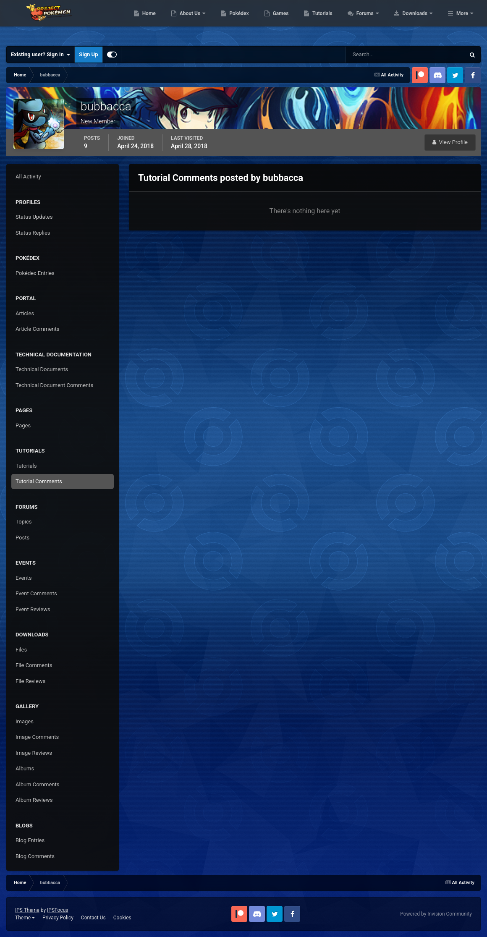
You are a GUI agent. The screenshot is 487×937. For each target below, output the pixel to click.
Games (334, 21)
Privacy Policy (57, 918)
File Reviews (30, 681)
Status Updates (34, 217)
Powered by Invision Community (436, 914)
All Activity (28, 176)
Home (202, 21)
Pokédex (292, 21)
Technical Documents (42, 369)
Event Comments (36, 593)
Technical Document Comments (54, 385)
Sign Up (88, 54)
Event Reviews (33, 609)
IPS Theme (27, 910)
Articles (25, 313)
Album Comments (37, 784)
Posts (22, 537)
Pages (23, 425)
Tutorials (375, 21)
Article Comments (37, 329)
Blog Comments (35, 856)
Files (21, 649)
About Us (243, 21)
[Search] (380, 55)
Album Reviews (34, 800)
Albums (25, 768)
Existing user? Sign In (40, 55)
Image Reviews (34, 753)
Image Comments (37, 737)
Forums (419, 21)
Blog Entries (30, 840)
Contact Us (93, 918)
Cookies (122, 918)
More (462, 21)
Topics (24, 521)
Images (25, 721)
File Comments (34, 665)
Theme (25, 918)
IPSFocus (57, 910)
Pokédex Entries (35, 273)
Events (23, 578)
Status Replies (33, 233)
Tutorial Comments (39, 481)
